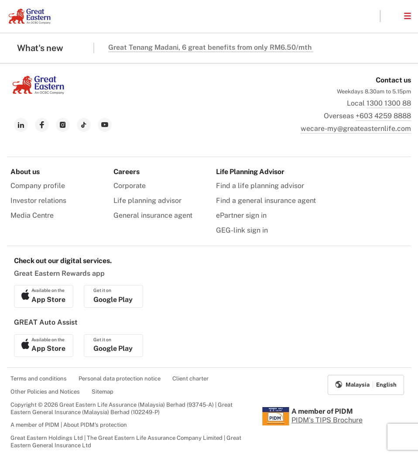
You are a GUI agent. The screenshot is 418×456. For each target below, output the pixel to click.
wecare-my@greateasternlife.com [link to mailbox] (356, 128)
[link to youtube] (105, 125)
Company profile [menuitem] (37, 186)
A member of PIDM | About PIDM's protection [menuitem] (68, 425)
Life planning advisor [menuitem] (147, 200)
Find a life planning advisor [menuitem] (260, 186)
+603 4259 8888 (383, 116)
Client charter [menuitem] (190, 378)
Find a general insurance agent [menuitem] (266, 200)
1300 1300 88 (389, 103)
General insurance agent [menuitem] (152, 215)
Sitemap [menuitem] (102, 391)
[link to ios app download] (43, 296)
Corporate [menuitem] (129, 186)
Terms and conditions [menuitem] (38, 378)
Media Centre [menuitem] (32, 215)
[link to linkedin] (21, 125)
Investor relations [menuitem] (38, 200)
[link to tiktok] (84, 125)
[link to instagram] (63, 125)
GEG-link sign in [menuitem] (242, 230)
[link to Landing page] (38, 92)
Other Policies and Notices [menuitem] (45, 391)
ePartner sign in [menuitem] (241, 215)
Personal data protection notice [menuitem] (120, 378)
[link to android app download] (113, 296)
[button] (392, 16)
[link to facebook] (42, 125)
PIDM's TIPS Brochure (327, 420)
